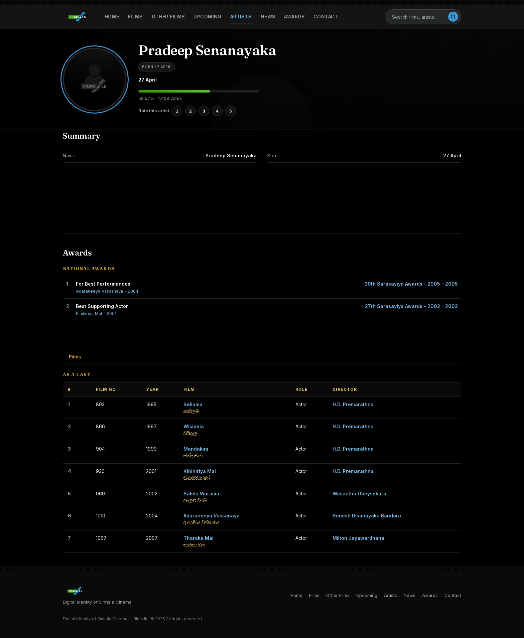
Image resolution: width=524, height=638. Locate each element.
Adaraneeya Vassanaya (211, 515)
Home (112, 16)
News (268, 16)
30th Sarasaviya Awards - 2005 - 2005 (411, 284)
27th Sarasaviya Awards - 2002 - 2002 (411, 306)
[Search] (419, 17)
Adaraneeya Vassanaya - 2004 (107, 291)
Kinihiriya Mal (199, 471)
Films (135, 16)
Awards (294, 16)
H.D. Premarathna (353, 404)
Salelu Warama (201, 493)
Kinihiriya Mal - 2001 (96, 313)
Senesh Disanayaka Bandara (367, 515)
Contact (325, 16)
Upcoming (207, 16)
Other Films (168, 16)
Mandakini (195, 449)
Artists (241, 16)
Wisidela (193, 426)
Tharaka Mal (198, 538)
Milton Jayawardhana (358, 538)
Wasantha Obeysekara (359, 493)
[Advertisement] (262, 205)
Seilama (193, 404)
